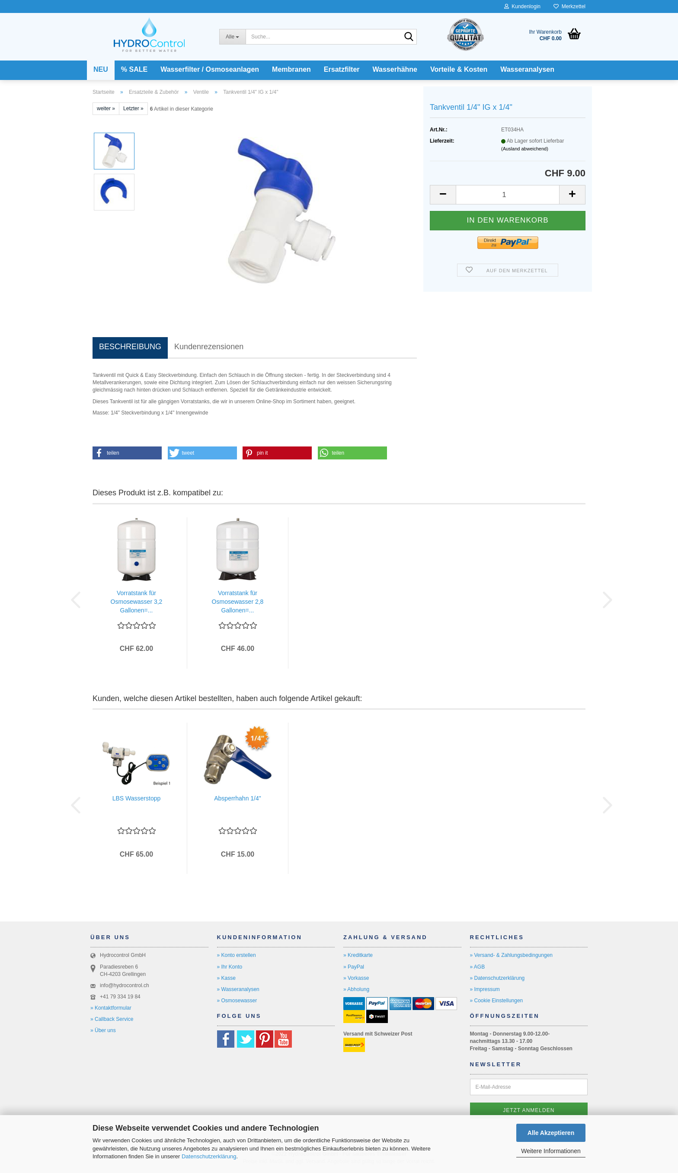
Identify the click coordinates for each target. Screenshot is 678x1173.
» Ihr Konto (230, 967)
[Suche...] (232, 37)
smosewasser (241, 1001)
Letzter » (133, 108)
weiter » (106, 108)
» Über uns (103, 1030)
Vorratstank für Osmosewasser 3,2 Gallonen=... (137, 602)
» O (221, 1001)
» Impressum (485, 989)
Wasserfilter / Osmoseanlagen (209, 69)
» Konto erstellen (236, 955)
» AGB (477, 967)
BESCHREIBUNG (130, 346)
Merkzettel (569, 6)
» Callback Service (111, 1019)
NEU (100, 69)
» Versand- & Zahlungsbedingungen (511, 955)
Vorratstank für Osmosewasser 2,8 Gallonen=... (238, 602)
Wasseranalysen (527, 69)
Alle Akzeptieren (551, 1132)
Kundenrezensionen (208, 346)
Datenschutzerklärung (209, 1156)
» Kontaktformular (110, 1008)
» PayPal (353, 967)
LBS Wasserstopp (136, 798)
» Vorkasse (356, 978)
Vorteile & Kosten (458, 69)
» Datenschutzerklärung (497, 978)
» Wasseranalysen (238, 989)
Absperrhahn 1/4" (237, 798)
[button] (443, 194)
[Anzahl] (508, 194)
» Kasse (226, 978)
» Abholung (356, 989)
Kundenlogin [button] (522, 6)
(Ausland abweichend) (524, 148)
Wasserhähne (395, 69)
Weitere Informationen (550, 1151)
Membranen (291, 69)
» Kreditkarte (358, 955)
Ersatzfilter (342, 69)
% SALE (134, 69)
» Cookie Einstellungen (496, 1001)
